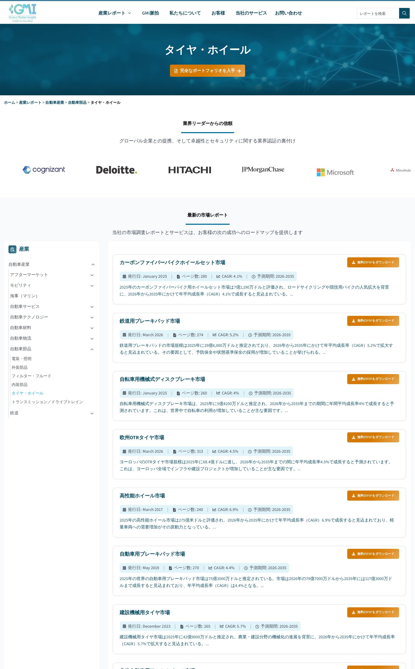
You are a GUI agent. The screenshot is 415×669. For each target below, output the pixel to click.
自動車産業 (54, 102)
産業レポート (30, 102)
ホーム (9, 102)
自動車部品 (77, 102)
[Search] (404, 13)
